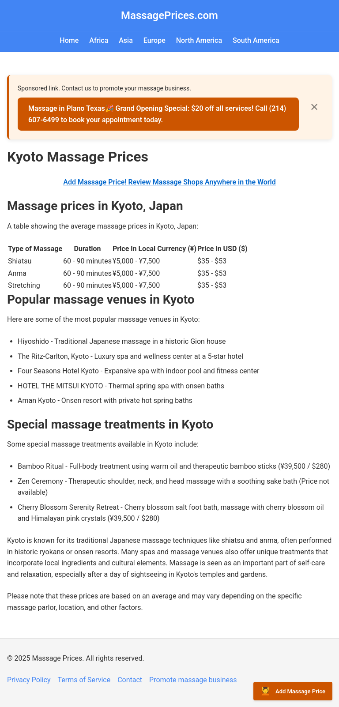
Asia (126, 40)
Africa (98, 40)
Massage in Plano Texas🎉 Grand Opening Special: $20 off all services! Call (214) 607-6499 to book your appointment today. (157, 114)
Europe (154, 40)
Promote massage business (193, 680)
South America (256, 40)
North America (199, 40)
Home (69, 40)
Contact (129, 680)
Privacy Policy (29, 680)
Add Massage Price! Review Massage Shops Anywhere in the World (169, 182)
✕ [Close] (314, 107)
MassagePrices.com (169, 15)
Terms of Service (84, 680)
